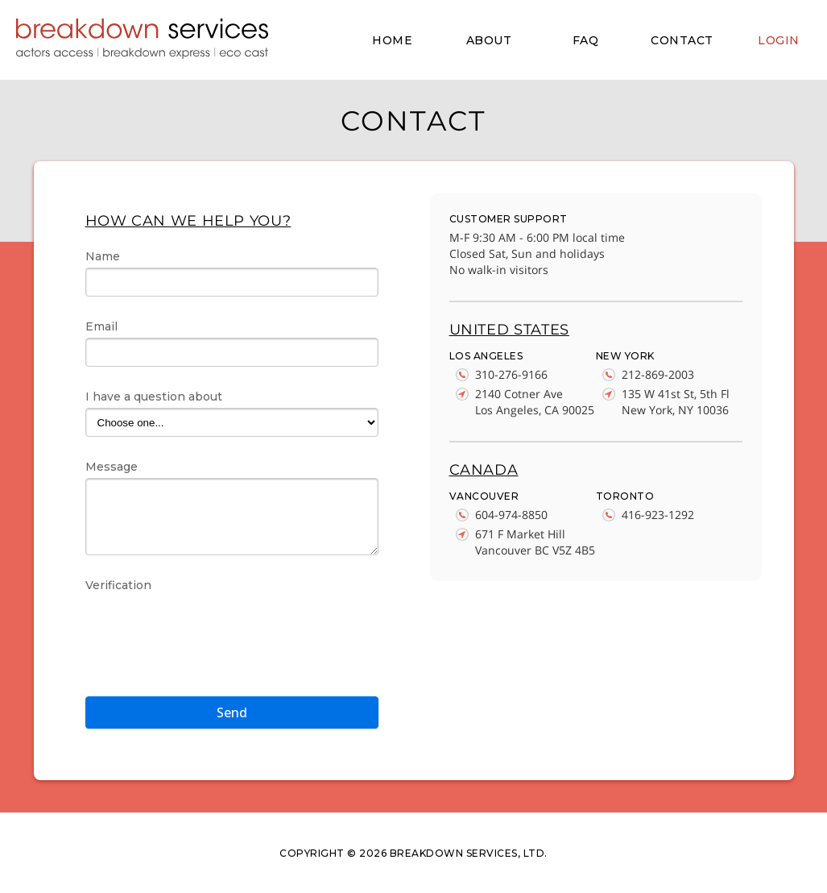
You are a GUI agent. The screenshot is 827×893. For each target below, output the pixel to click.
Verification (118, 585)
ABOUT (489, 40)
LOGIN (779, 40)
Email (101, 326)
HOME (392, 40)
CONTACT (682, 40)
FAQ (586, 40)
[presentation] (207, 627)
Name (102, 256)
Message (111, 466)
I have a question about (153, 396)
